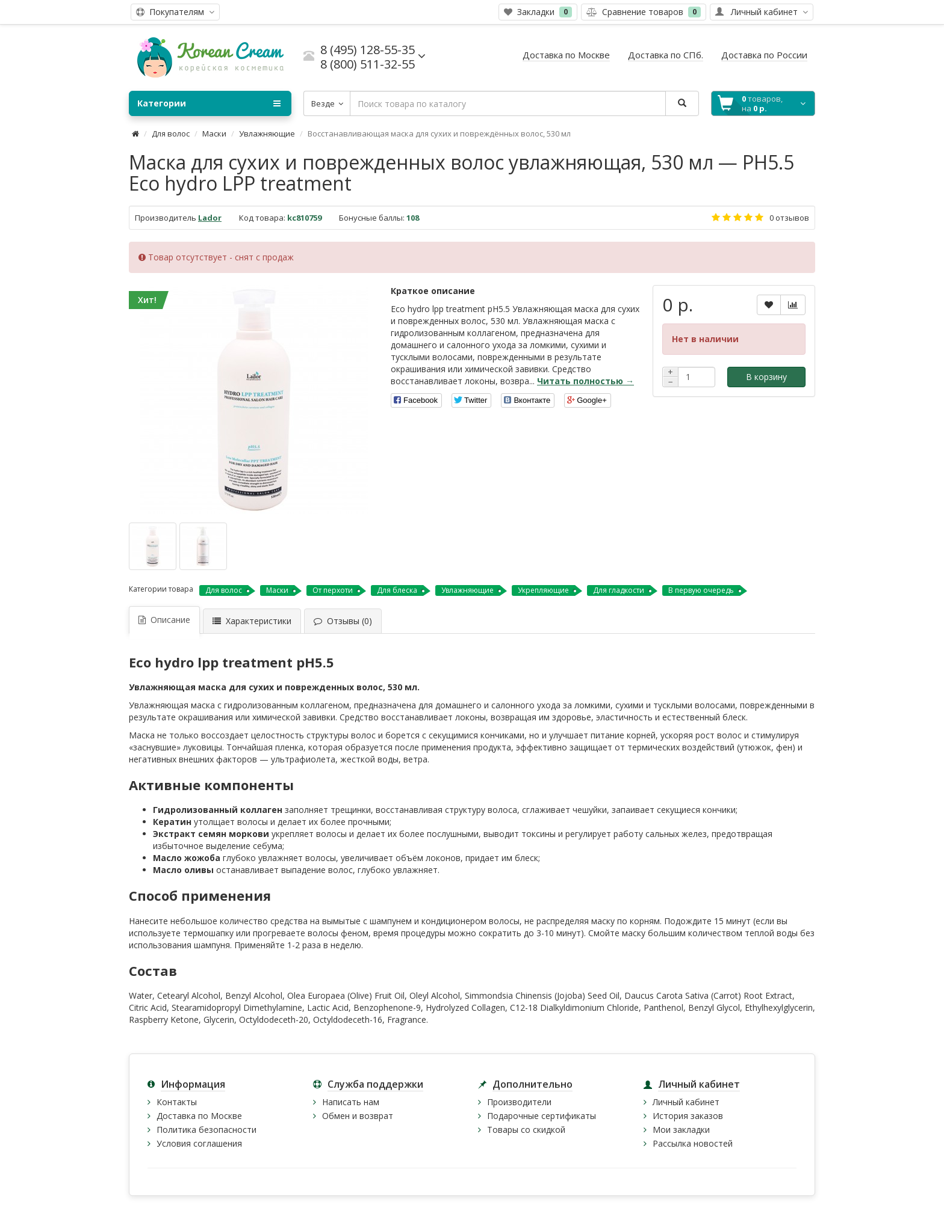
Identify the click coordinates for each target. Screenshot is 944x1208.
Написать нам (350, 1102)
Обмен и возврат (357, 1115)
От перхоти (332, 590)
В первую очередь (701, 590)
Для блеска (397, 590)
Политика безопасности (206, 1129)
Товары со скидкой (526, 1129)
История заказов (688, 1115)
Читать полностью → (585, 381)
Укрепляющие (543, 590)
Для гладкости (618, 590)
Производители (519, 1102)
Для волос (171, 133)
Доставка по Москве (199, 1115)
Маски (214, 133)
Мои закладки (681, 1129)
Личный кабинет (686, 1102)
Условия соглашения (199, 1143)
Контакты (177, 1102)
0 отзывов (789, 217)
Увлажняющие (267, 133)
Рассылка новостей (693, 1143)
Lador (210, 217)
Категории (209, 103)
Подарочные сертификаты (541, 1115)
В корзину (766, 376)
